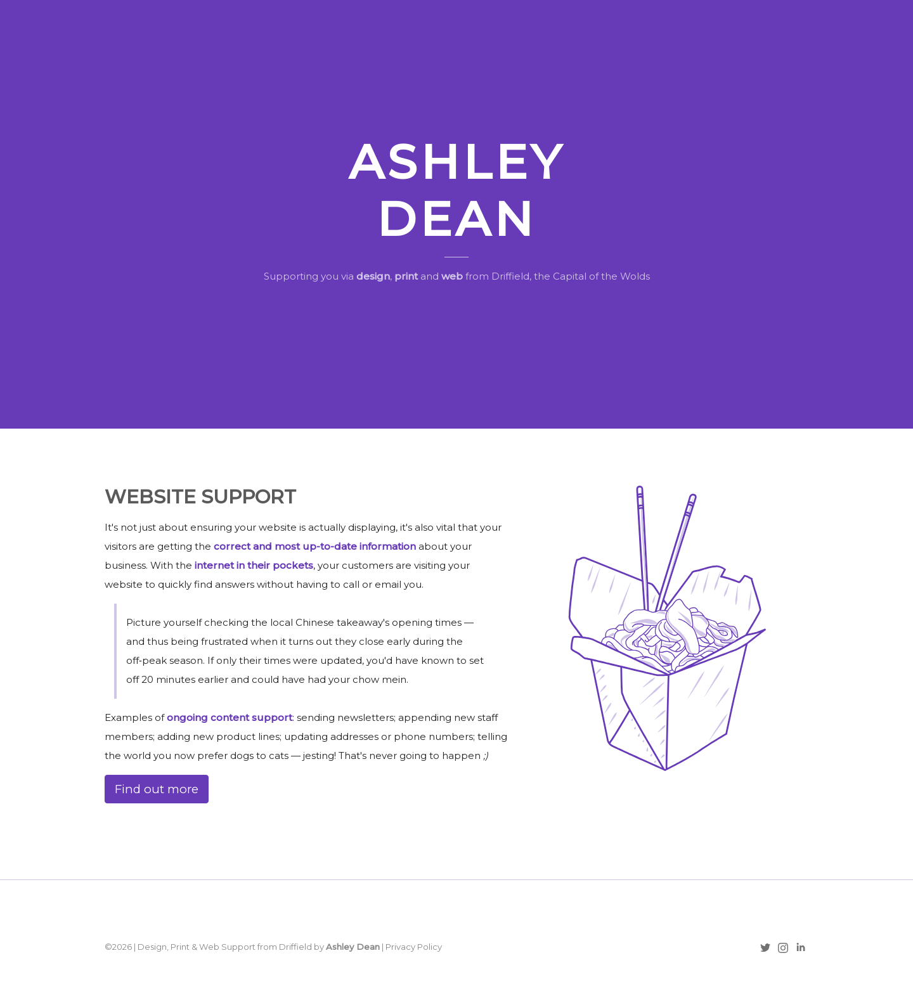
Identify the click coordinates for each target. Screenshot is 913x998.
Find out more (156, 789)
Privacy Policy (413, 947)
